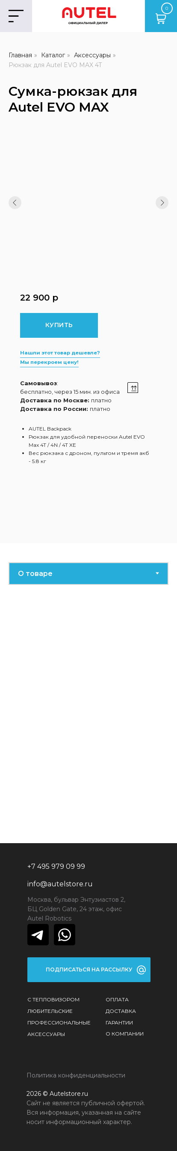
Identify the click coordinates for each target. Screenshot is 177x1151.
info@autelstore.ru (60, 884)
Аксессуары (92, 55)
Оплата (117, 999)
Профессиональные (59, 1022)
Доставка (121, 1011)
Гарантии (119, 1022)
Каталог (53, 55)
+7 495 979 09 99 (56, 866)
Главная (20, 55)
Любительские (50, 1011)
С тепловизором (53, 999)
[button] (88, 969)
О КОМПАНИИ (125, 1033)
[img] (38, 934)
